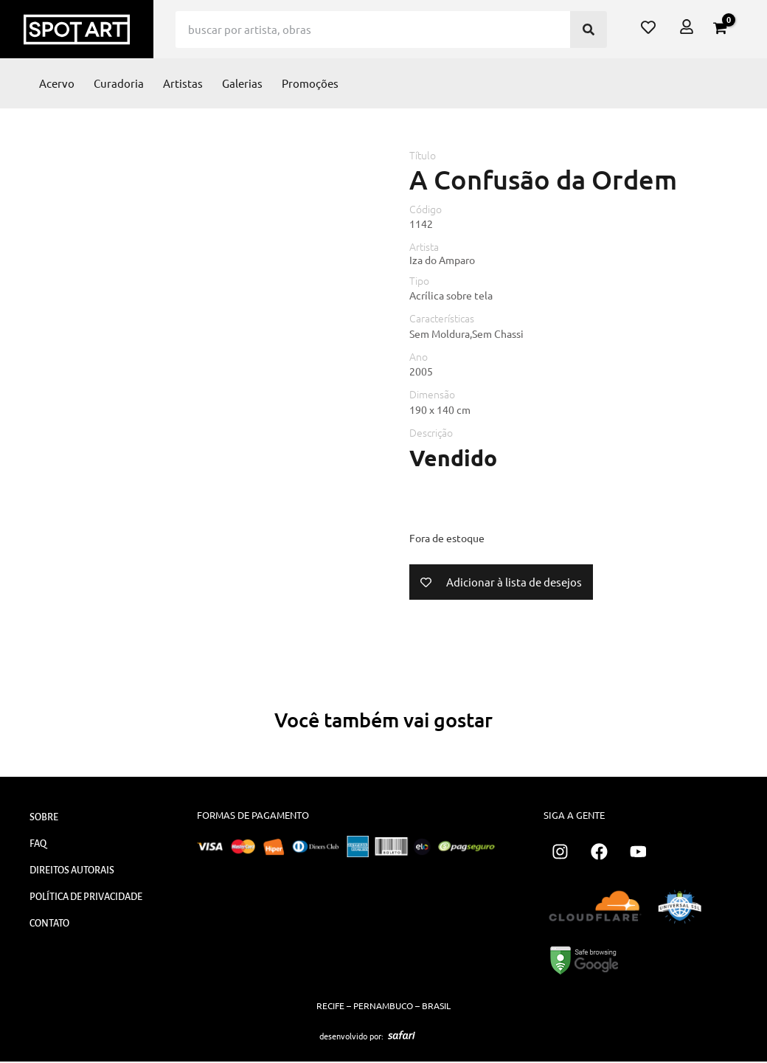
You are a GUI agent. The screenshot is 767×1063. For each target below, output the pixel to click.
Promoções (310, 83)
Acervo (56, 83)
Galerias (242, 83)
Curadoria (119, 83)
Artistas (183, 83)
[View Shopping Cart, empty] (719, 28)
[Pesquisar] (588, 29)
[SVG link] (401, 1037)
